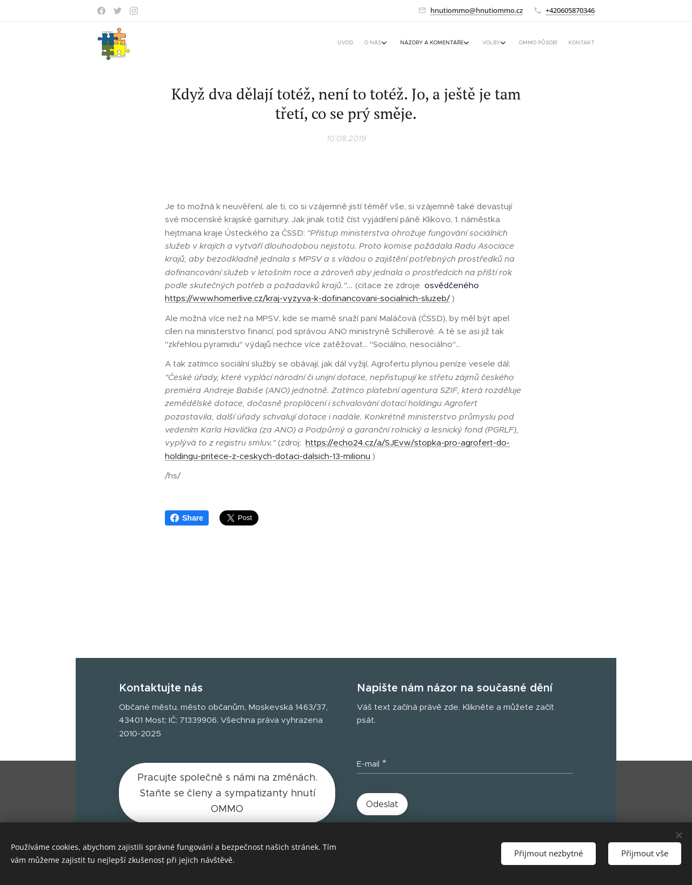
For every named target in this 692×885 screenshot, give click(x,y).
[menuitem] (518, 43)
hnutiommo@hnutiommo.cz (476, 10)
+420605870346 (570, 10)
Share (186, 518)
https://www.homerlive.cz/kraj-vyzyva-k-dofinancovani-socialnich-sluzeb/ (307, 298)
